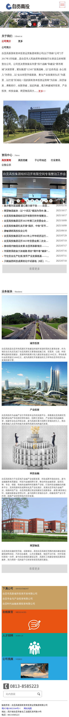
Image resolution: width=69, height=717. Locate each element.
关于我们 (12, 36)
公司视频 (12, 659)
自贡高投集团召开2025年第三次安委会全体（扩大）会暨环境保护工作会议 (27, 221)
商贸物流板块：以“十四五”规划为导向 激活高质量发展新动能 (27, 211)
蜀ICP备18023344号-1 (11, 708)
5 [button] (36, 201)
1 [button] (29, 24)
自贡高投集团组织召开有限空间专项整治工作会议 (27, 216)
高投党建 (22, 160)
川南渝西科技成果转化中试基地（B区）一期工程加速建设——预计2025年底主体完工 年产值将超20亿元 (27, 261)
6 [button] (41, 201)
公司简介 (6, 41)
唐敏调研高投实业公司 (15, 231)
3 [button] (39, 24)
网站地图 (28, 708)
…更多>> (41, 91)
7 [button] (46, 201)
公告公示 (6, 165)
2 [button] (34, 24)
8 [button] (50, 201)
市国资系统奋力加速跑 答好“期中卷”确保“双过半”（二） (27, 251)
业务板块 (12, 291)
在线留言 (14, 612)
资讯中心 (11, 155)
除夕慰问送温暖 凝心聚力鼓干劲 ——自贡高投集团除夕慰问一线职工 (27, 206)
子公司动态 (40, 160)
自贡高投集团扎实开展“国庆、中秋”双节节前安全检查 (27, 226)
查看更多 (34, 268)
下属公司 (15, 588)
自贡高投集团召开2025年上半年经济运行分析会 (27, 236)
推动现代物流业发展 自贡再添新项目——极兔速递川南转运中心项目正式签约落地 (27, 246)
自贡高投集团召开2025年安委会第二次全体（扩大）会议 (27, 241)
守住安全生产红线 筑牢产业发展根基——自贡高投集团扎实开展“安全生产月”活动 (27, 256)
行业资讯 (55, 160)
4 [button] (32, 201)
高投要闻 (6, 160)
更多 (20, 41)
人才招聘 (12, 635)
